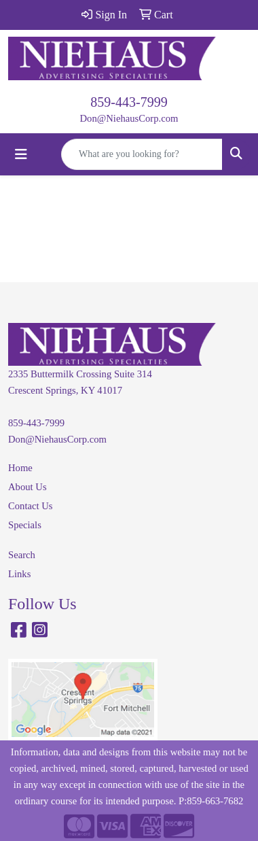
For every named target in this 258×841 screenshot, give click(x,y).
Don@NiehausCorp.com (129, 118)
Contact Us (30, 505)
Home (20, 467)
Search (21, 554)
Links (19, 573)
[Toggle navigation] (21, 154)
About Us (27, 486)
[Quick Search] (142, 154)
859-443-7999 (128, 102)
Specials (24, 524)
